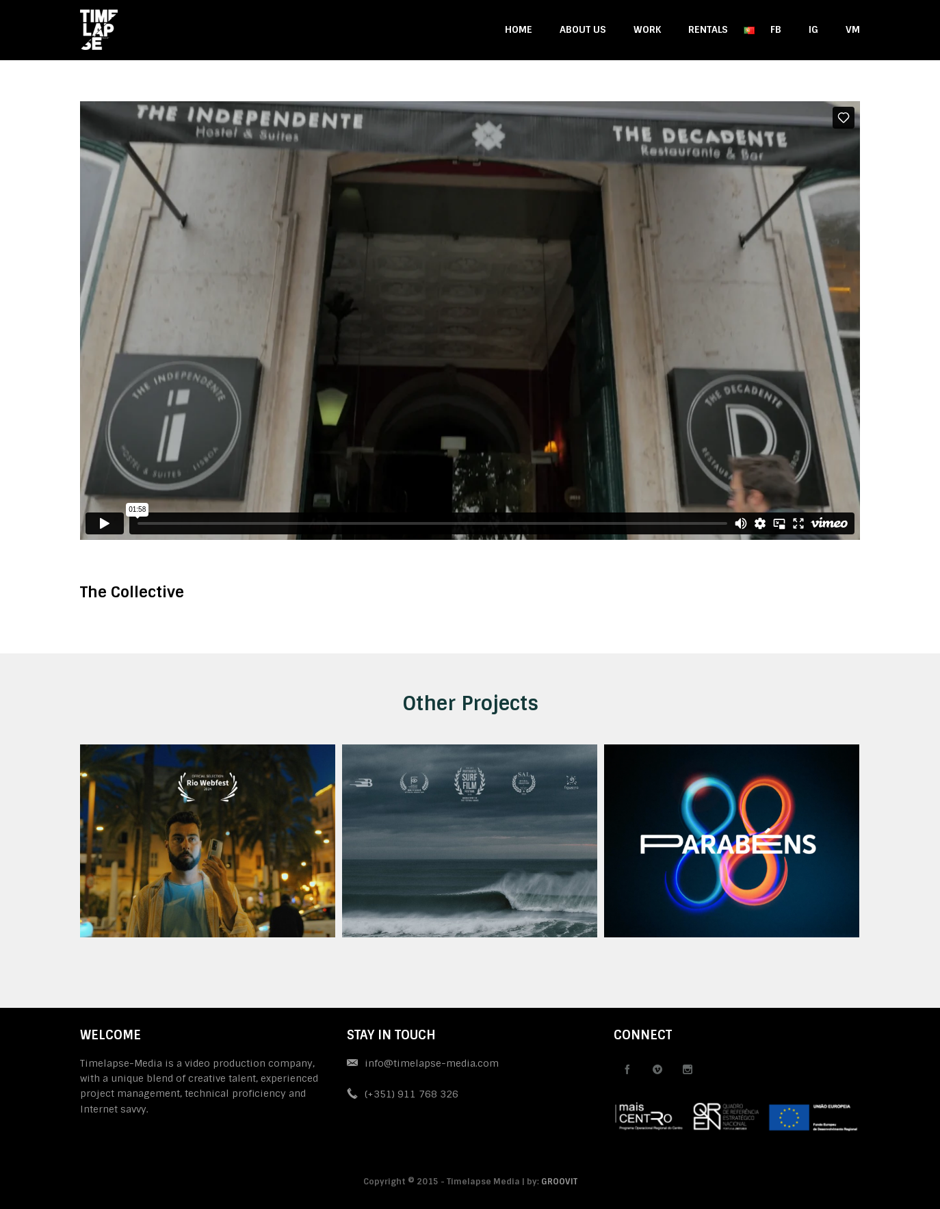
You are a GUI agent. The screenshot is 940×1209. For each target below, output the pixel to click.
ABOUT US (583, 29)
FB (775, 29)
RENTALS (708, 29)
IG (813, 29)
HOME (518, 29)
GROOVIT (559, 1181)
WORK (647, 29)
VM (853, 29)
